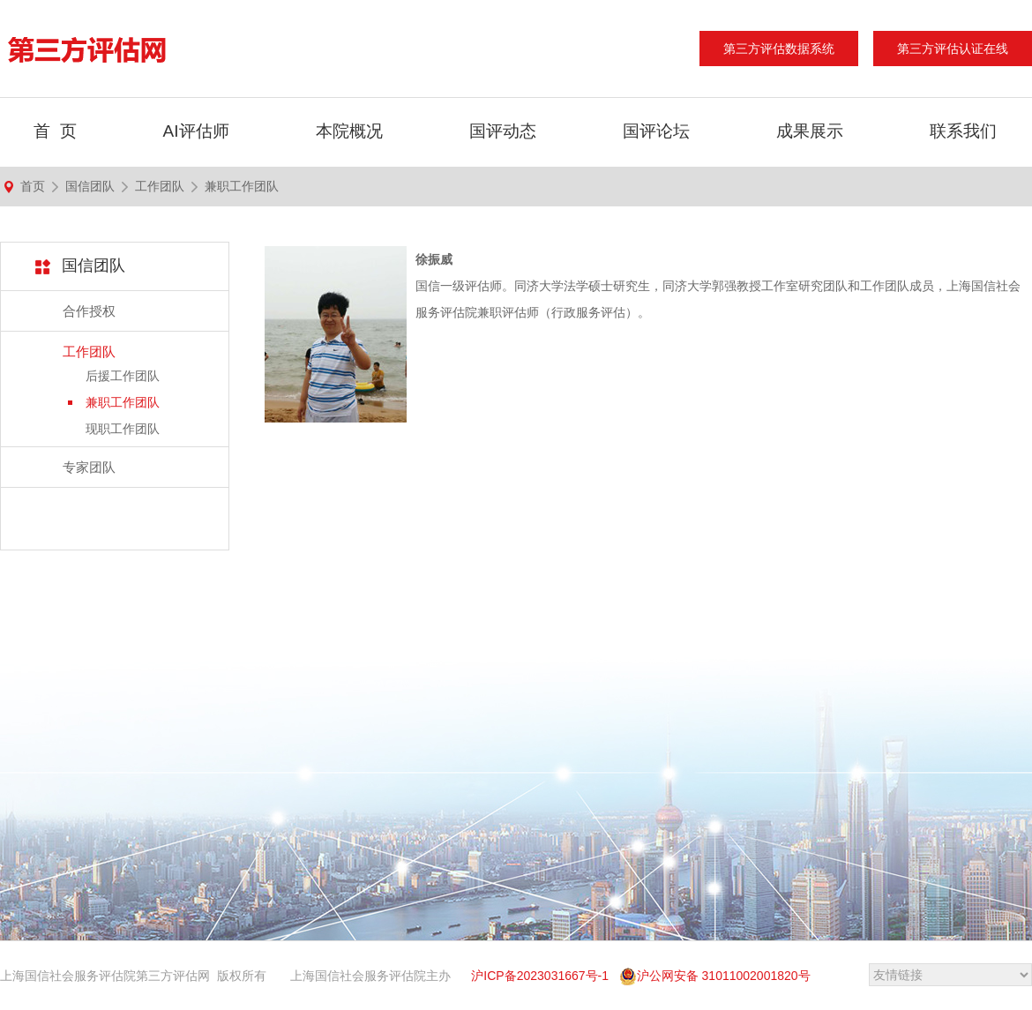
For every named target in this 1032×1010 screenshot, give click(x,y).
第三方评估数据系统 (778, 48)
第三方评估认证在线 (952, 48)
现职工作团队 (123, 429)
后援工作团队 (123, 376)
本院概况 (349, 131)
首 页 (55, 131)
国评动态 (502, 131)
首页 (32, 186)
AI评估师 (196, 131)
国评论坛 (656, 131)
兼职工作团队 (242, 186)
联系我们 (963, 131)
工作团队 (159, 186)
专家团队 (89, 467)
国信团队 (90, 186)
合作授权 (89, 310)
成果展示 (809, 131)
